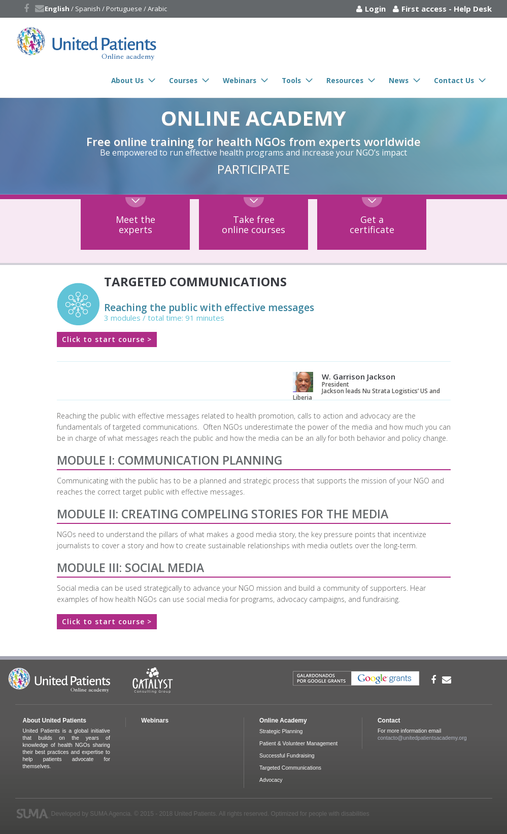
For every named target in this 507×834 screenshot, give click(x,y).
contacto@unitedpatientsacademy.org (422, 738)
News (399, 80)
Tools (291, 80)
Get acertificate (372, 224)
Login (375, 9)
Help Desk (473, 9)
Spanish (87, 8)
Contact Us (454, 80)
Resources (344, 80)
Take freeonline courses (253, 224)
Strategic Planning (280, 731)
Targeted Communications (290, 768)
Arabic (157, 8)
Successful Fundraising (287, 755)
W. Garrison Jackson (358, 376)
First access (424, 9)
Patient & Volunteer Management (298, 743)
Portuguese (124, 8)
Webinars (239, 80)
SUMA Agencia (110, 813)
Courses (183, 80)
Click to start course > (107, 339)
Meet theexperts (135, 224)
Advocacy (271, 780)
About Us (127, 80)
